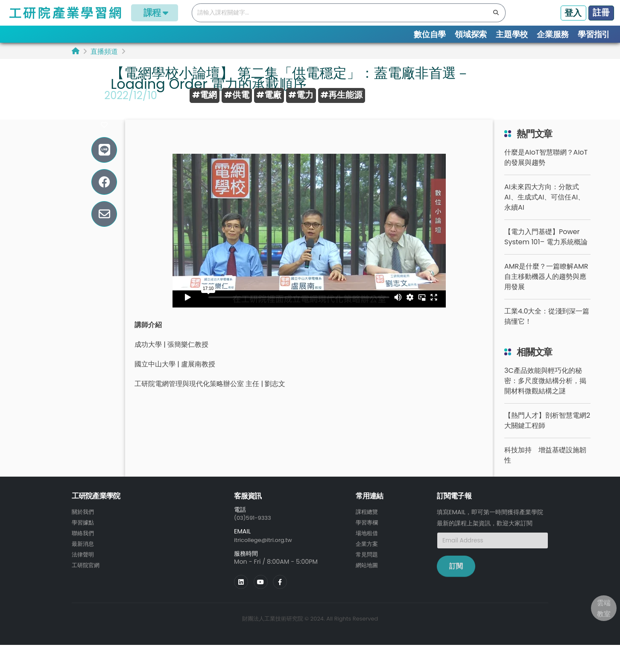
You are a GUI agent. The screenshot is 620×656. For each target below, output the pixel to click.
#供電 (236, 95)
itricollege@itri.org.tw (266, 551)
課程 (154, 12)
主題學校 (512, 34)
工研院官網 (87, 575)
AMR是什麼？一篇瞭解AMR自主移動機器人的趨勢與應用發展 (546, 288)
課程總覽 (368, 523)
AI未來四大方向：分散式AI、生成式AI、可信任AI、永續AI (544, 209)
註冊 (601, 12)
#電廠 (269, 95)
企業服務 (553, 34)
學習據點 (84, 534)
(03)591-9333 (254, 529)
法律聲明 (84, 564)
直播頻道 (104, 51)
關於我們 (84, 523)
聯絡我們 (84, 544)
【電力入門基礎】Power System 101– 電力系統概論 (546, 249)
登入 (573, 13)
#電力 (301, 95)
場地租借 (368, 544)
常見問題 (368, 564)
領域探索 (471, 34)
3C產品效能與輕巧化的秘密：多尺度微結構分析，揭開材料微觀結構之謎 (545, 393)
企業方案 (368, 554)
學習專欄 (368, 534)
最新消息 (84, 554)
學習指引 (594, 34)
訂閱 (456, 578)
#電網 (204, 95)
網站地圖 (368, 575)
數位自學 (430, 34)
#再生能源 (342, 95)
